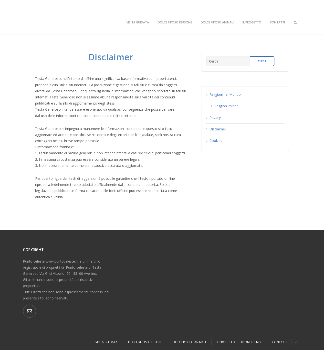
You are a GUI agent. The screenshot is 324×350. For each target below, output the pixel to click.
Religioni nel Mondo (225, 94)
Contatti (277, 22)
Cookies (215, 140)
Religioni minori (226, 106)
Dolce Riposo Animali (217, 22)
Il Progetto (251, 22)
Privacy (215, 117)
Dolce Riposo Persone (175, 22)
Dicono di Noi (250, 342)
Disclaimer (217, 129)
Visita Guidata (137, 22)
